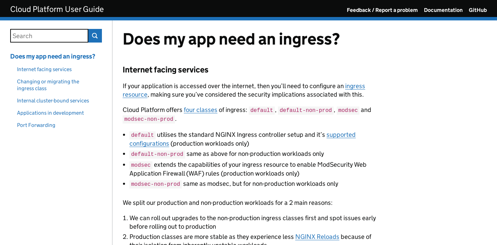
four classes (200, 110)
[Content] (304, 132)
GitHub (478, 10)
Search (95, 36)
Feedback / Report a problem (382, 10)
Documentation (443, 10)
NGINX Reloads (317, 234)
